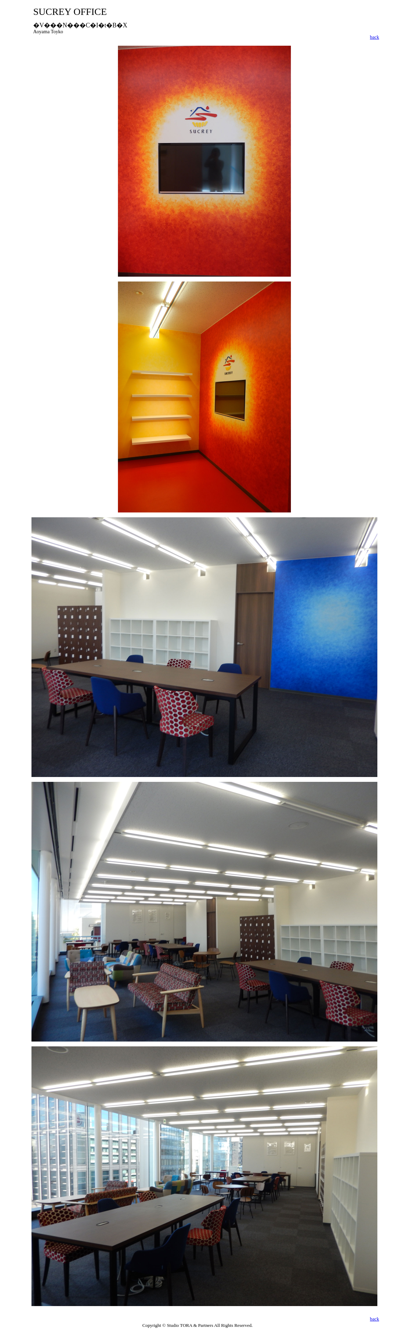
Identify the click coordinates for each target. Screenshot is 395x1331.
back (374, 37)
